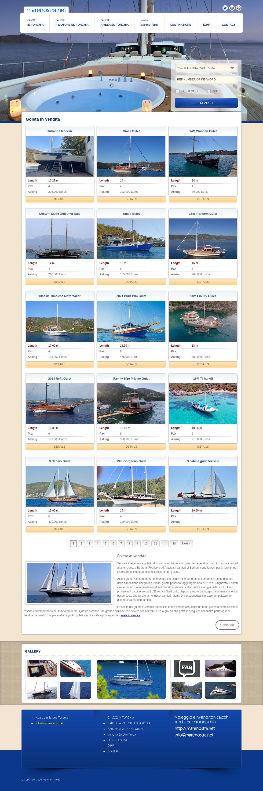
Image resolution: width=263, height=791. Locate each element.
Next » (186, 543)
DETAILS (60, 199)
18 (174, 543)
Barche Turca (149, 22)
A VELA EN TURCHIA (115, 22)
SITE (222, 91)
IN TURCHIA (35, 22)
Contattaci (227, 625)
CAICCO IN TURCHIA (121, 718)
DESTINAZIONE (180, 24)
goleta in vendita (130, 615)
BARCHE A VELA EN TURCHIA (126, 729)
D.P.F (206, 24)
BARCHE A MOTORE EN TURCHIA (129, 723)
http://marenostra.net (195, 728)
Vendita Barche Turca (122, 735)
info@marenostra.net (49, 723)
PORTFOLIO (190, 91)
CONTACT (228, 24)
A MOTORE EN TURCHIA (71, 22)
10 (145, 543)
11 (155, 543)
